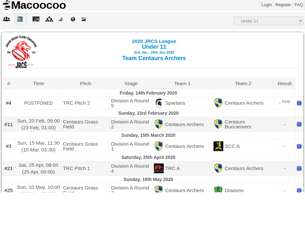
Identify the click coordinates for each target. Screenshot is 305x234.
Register (283, 4)
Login (267, 4)
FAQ (299, 4)
